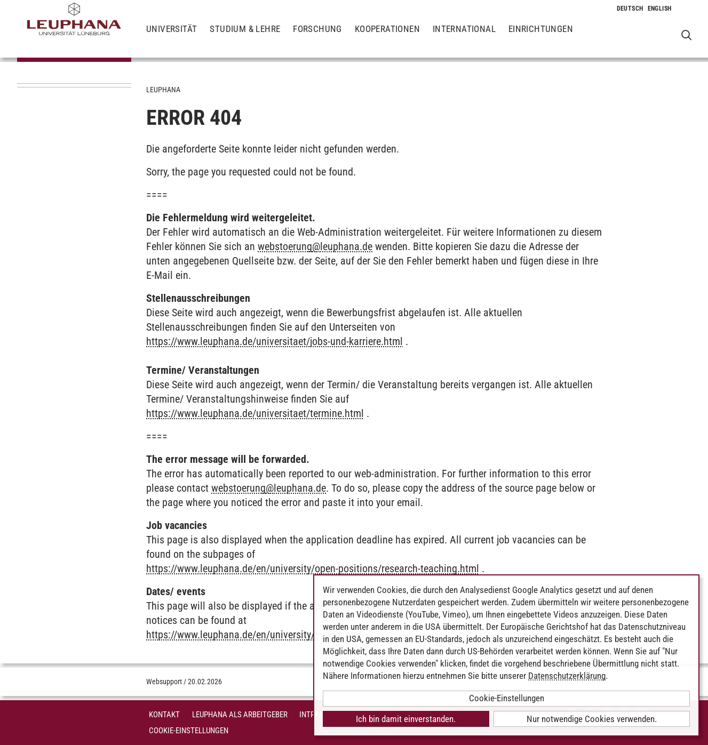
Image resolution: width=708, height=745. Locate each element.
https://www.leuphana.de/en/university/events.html (255, 634)
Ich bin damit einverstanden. (406, 719)
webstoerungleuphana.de (315, 246)
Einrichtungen (540, 37)
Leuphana (163, 89)
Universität (171, 37)
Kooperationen (387, 37)
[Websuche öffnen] (686, 35)
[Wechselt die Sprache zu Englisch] (660, 8)
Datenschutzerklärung (567, 675)
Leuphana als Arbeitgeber (240, 714)
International (464, 37)
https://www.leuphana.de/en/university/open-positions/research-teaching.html (312, 568)
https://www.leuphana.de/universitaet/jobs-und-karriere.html (274, 341)
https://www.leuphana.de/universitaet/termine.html (255, 413)
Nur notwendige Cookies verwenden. (592, 719)
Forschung (317, 37)
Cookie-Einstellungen (188, 730)
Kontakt (164, 714)
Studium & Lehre (245, 37)
